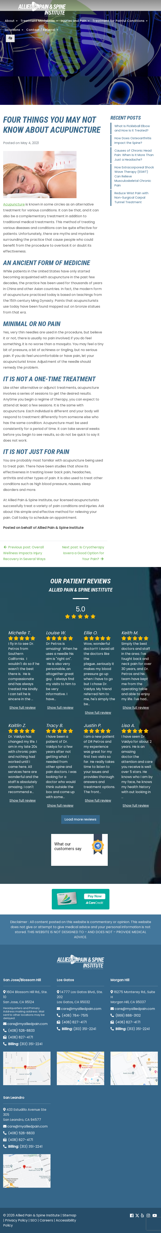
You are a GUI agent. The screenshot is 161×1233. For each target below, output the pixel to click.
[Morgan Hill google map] (134, 1068)
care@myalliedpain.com (25, 1023)
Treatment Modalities (40, 22)
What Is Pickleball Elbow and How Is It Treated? (132, 128)
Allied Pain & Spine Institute (38, 1215)
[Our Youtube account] (155, 1216)
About (11, 22)
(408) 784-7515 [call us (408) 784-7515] (72, 1015)
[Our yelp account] (142, 1216)
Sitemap (69, 1215)
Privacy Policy (16, 1220)
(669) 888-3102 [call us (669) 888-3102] (126, 1015)
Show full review (22, 707)
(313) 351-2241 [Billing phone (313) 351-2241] (23, 1044)
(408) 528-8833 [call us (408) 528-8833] (19, 1030)
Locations (14, 31)
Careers (46, 1220)
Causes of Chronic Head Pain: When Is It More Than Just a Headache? (134, 155)
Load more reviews (80, 819)
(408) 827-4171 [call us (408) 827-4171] (18, 1037)
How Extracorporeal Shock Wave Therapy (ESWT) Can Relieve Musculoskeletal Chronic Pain (134, 176)
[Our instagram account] (148, 1216)
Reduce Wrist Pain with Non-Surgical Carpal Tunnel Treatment (131, 197)
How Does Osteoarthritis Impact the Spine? (132, 140)
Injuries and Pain (75, 22)
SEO (33, 1220)
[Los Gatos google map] (80, 1068)
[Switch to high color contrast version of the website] (10, 38)
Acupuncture (14, 204)
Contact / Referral (42, 31)
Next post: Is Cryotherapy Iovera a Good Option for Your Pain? (83, 553)
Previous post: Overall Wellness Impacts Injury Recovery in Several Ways (24, 553)
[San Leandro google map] (27, 1171)
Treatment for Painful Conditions (120, 22)
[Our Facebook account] (132, 1216)
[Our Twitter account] (137, 1216)
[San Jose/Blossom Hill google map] (27, 1068)
